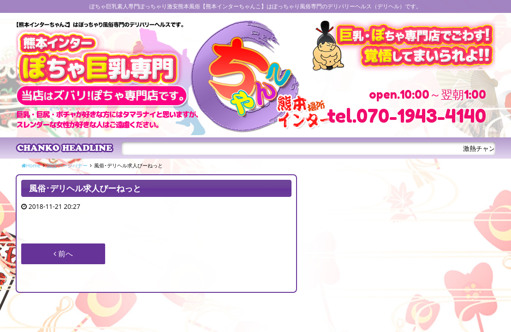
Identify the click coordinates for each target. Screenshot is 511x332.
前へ (63, 254)
